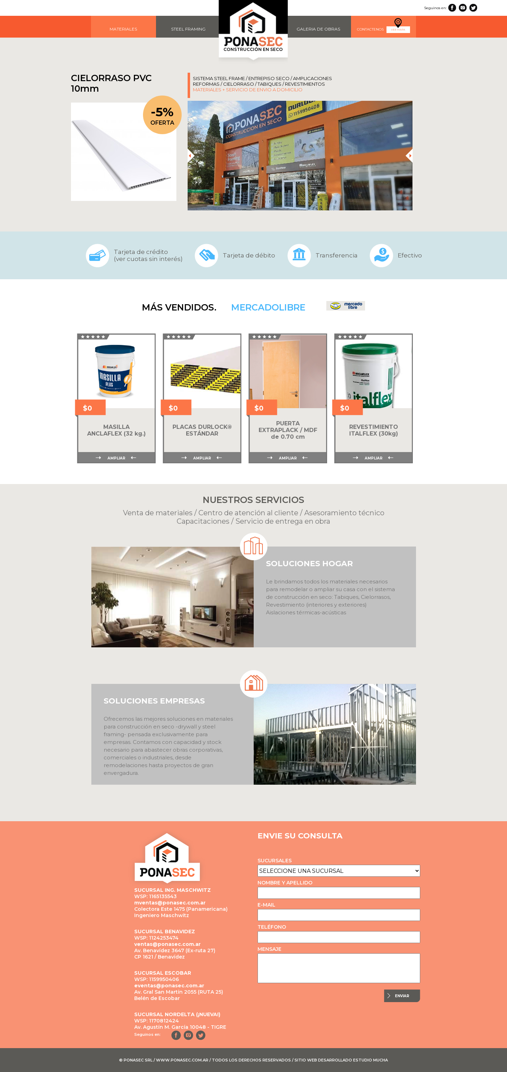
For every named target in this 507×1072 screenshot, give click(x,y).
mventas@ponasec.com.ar (170, 903)
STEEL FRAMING (188, 29)
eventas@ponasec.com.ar (169, 985)
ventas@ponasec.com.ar (167, 944)
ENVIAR (402, 996)
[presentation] (191, 155)
